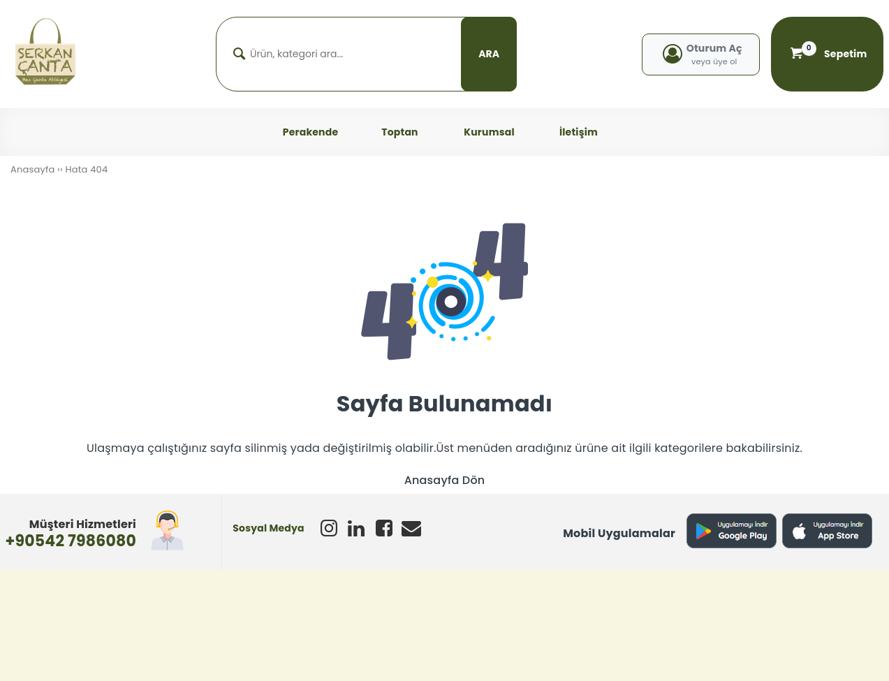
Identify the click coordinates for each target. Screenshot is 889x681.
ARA (488, 54)
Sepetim (827, 54)
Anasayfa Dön (444, 480)
